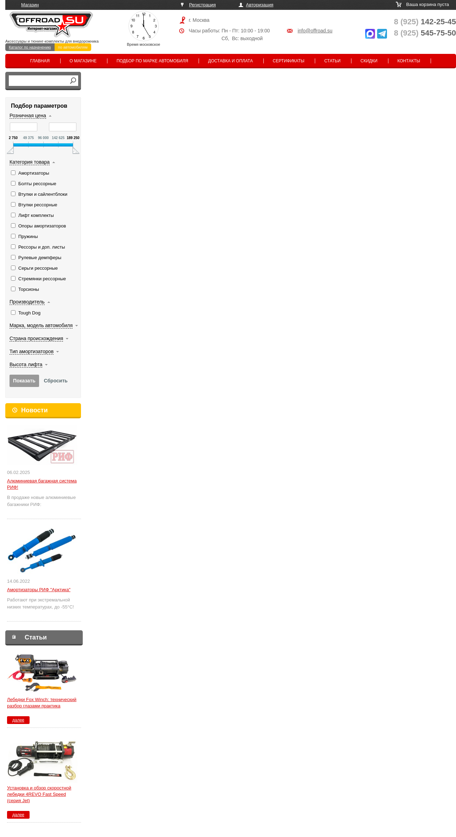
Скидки (369, 60)
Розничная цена (28, 115)
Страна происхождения (36, 338)
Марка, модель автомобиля (41, 325)
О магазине (83, 60)
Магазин (30, 4)
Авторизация (260, 4)
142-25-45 (425, 21)
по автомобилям (73, 47)
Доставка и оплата (230, 60)
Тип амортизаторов (32, 351)
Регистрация (202, 4)
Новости (34, 410)
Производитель (27, 302)
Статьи (332, 60)
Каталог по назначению (30, 47)
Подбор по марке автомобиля (152, 60)
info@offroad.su (315, 30)
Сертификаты (289, 60)
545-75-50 (425, 33)
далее (18, 720)
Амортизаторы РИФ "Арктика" (38, 589)
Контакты (408, 60)
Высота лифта (26, 364)
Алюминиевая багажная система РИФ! (42, 484)
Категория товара (30, 162)
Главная (40, 60)
